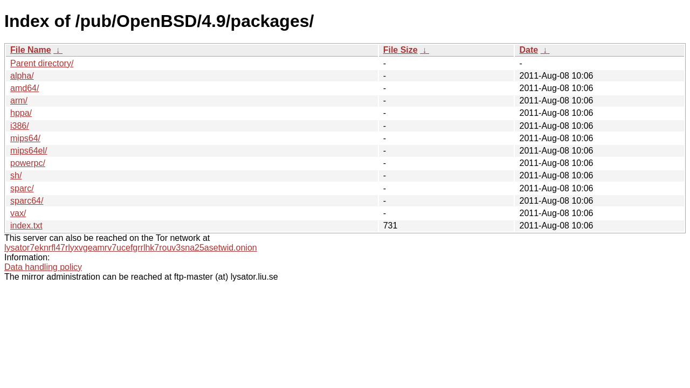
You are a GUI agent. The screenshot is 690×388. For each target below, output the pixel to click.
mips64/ (25, 138)
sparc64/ (26, 200)
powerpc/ (27, 163)
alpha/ (22, 75)
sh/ (16, 175)
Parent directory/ (41, 63)
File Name (30, 49)
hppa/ (21, 112)
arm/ (18, 100)
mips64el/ (28, 150)
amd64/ (24, 88)
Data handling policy (43, 267)
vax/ (18, 213)
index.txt (26, 225)
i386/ (19, 125)
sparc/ (22, 188)
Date (528, 49)
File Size (400, 49)
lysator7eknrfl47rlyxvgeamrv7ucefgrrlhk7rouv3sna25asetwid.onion (130, 247)
